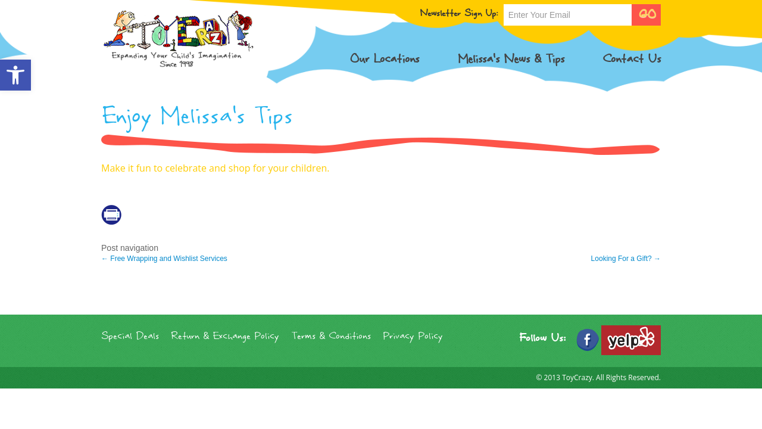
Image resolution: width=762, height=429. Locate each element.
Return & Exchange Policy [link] (225, 336)
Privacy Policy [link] (413, 336)
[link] (15, 75)
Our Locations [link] (384, 59)
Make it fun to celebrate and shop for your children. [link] (215, 168)
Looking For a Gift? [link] (626, 258)
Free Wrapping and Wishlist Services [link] (164, 258)
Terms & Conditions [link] (331, 336)
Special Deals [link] (130, 336)
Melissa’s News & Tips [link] (511, 59)
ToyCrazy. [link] (578, 377)
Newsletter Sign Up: (459, 13)
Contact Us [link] (631, 59)
